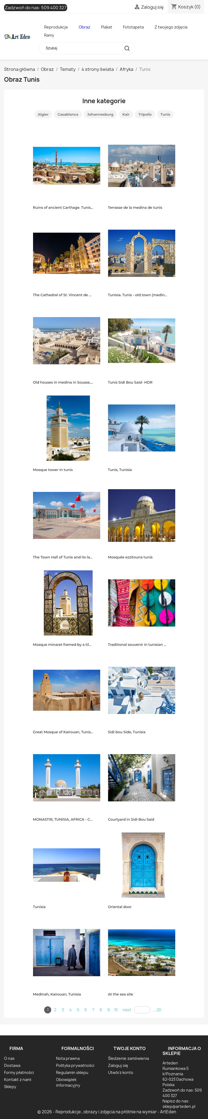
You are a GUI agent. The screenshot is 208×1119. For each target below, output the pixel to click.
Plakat (106, 27)
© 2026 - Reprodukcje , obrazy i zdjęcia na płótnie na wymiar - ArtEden (106, 1112)
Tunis (165, 114)
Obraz (84, 27)
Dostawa (12, 1065)
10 (116, 1009)
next (127, 1009)
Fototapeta (133, 27)
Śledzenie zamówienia (128, 1058)
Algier (43, 114)
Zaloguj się (118, 1065)
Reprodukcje (56, 27)
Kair (125, 114)
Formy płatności (19, 1072)
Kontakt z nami (17, 1079)
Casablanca (67, 114)
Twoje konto (129, 1048)
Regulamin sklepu (72, 1072)
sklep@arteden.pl (178, 1106)
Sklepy (10, 1086)
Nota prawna (68, 1058)
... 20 (157, 1009)
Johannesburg (100, 114)
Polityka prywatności (75, 1065)
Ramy (49, 35)
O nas (9, 1058)
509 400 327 (53, 8)
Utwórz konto (120, 1072)
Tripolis (144, 114)
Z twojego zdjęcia (171, 27)
